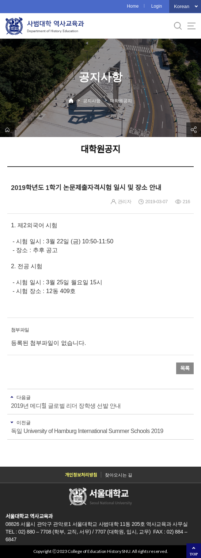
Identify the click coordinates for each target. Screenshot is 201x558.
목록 (185, 368)
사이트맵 (191, 26)
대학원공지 (121, 100)
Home (133, 6)
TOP (194, 554)
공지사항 (91, 100)
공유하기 (193, 129)
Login (156, 6)
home (7, 129)
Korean (181, 6)
